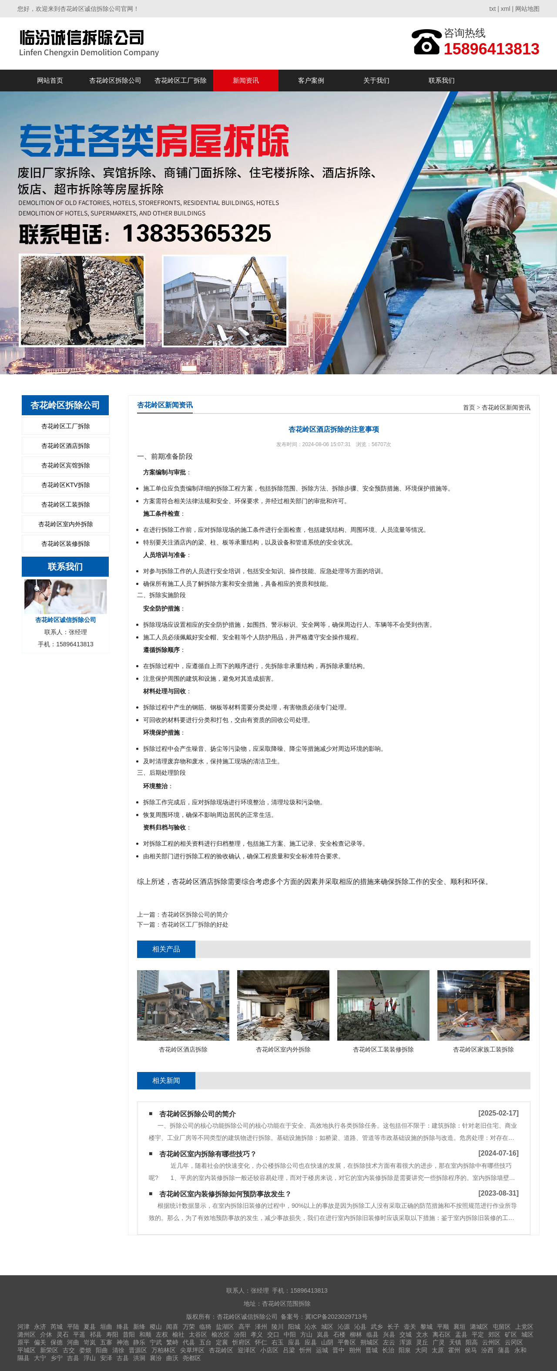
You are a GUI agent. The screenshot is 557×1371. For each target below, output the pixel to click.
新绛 (139, 1326)
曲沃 (172, 1357)
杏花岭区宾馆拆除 (65, 465)
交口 (273, 1334)
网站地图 (527, 8)
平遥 (79, 1334)
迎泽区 (247, 1350)
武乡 (377, 1326)
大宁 (40, 1357)
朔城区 (369, 1342)
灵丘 (422, 1342)
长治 (388, 1350)
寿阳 (112, 1334)
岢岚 (90, 1342)
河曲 (73, 1342)
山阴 (327, 1342)
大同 (421, 1350)
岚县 (323, 1334)
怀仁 (261, 1342)
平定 (478, 1334)
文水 (422, 1334)
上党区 (524, 1326)
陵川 (278, 1326)
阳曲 (102, 1350)
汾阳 (240, 1334)
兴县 (389, 1334)
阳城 (294, 1326)
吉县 (73, 1357)
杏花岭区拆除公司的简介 (194, 914)
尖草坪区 (192, 1350)
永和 (520, 1350)
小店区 (269, 1350)
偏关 (40, 1342)
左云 (389, 1342)
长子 (393, 1326)
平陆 (73, 1326)
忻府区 (241, 1342)
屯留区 (502, 1326)
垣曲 (106, 1326)
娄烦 (85, 1350)
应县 (294, 1342)
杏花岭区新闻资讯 (506, 407)
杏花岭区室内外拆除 (65, 524)
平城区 (26, 1350)
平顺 (443, 1326)
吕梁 (289, 1350)
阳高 (472, 1342)
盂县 (461, 1334)
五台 (205, 1342)
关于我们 (376, 80)
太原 (438, 1350)
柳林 (356, 1334)
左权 (162, 1334)
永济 (40, 1326)
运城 (322, 1350)
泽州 (261, 1326)
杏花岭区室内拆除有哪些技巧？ (208, 1154)
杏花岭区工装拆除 (65, 504)
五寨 (106, 1342)
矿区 (511, 1334)
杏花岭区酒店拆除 (65, 445)
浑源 (405, 1342)
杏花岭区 (221, 1350)
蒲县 (504, 1350)
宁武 (156, 1342)
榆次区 (220, 1334)
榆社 (178, 1334)
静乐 (139, 1342)
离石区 (442, 1334)
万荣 (189, 1326)
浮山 (90, 1357)
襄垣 (459, 1326)
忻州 (305, 1350)
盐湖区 (225, 1326)
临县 (372, 1334)
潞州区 (26, 1334)
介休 (46, 1334)
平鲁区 (347, 1342)
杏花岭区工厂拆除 (180, 80)
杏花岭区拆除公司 (115, 80)
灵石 (63, 1334)
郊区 (494, 1334)
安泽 (106, 1357)
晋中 (338, 1350)
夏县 (90, 1326)
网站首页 (50, 80)
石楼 (339, 1334)
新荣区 (49, 1350)
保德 (56, 1342)
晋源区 (138, 1350)
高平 (244, 1326)
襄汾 (156, 1357)
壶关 (410, 1326)
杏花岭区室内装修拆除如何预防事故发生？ (225, 1194)
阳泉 (405, 1350)
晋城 (372, 1350)
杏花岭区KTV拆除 (65, 484)
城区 (327, 1326)
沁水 (311, 1326)
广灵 (439, 1342)
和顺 (145, 1334)
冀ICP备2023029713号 (336, 1316)
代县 (189, 1342)
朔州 (355, 1350)
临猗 (205, 1326)
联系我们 (442, 80)
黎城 (426, 1326)
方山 (306, 1334)
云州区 (491, 1342)
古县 (123, 1357)
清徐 (118, 1350)
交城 (405, 1334)
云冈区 (514, 1342)
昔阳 (129, 1334)
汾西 (487, 1350)
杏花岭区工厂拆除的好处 (194, 924)
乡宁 (56, 1357)
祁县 (96, 1334)
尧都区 (192, 1357)
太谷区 (198, 1334)
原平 (23, 1342)
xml (505, 8)
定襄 (222, 1342)
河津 (23, 1326)
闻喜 (172, 1326)
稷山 (156, 1326)
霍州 (454, 1350)
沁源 (344, 1326)
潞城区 (479, 1326)
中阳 (290, 1334)
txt (493, 8)
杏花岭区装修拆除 (65, 543)
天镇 (455, 1342)
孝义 (257, 1334)
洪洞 (139, 1357)
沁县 (360, 1326)
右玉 (278, 1342)
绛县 (123, 1326)
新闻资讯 (246, 80)
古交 (69, 1350)
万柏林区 (163, 1350)
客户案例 (311, 80)
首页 (469, 407)
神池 (123, 1342)
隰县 (23, 1357)
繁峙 (172, 1342)
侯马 (471, 1350)
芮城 (56, 1326)
